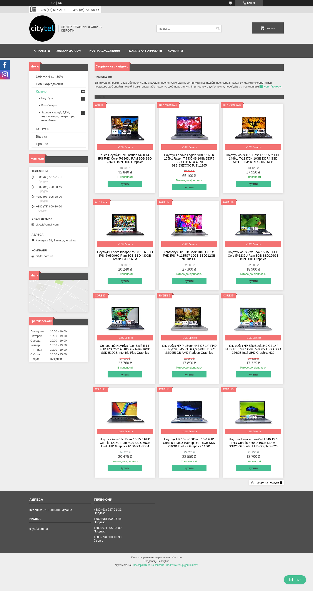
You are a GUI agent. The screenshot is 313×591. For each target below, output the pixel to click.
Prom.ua (177, 557)
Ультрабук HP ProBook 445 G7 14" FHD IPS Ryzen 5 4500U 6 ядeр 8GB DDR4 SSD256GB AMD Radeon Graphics (189, 349)
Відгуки (41, 136)
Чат (295, 580)
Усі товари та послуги (265, 482)
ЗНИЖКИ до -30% (68, 50)
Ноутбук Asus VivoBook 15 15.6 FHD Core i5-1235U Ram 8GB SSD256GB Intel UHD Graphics (253, 255)
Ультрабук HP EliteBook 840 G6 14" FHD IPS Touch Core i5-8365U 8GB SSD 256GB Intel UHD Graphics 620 (253, 349)
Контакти (175, 50)
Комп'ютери (272, 86)
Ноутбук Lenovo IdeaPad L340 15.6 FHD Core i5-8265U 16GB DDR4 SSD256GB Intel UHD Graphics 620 (253, 443)
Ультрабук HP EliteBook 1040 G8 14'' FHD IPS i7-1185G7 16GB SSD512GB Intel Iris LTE (189, 255)
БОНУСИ (43, 129)
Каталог (40, 50)
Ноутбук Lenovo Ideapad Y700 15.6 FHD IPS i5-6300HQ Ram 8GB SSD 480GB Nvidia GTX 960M (125, 255)
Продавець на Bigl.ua (156, 561)
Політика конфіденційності (182, 565)
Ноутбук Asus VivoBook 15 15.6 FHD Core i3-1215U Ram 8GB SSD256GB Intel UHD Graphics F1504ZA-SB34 (125, 443)
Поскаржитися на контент (148, 565)
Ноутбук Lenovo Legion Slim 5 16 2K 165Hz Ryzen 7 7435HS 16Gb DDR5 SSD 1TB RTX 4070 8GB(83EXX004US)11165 (189, 160)
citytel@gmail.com (47, 224)
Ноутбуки (47, 98)
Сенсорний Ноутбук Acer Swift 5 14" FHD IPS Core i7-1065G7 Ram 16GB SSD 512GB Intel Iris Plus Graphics (125, 349)
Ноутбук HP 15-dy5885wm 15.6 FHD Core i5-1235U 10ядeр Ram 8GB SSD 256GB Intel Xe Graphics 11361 (189, 443)
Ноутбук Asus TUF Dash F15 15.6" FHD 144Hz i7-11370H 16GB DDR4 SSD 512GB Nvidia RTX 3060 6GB (253, 158)
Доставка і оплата (143, 50)
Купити (125, 183)
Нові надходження (104, 50)
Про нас (42, 144)
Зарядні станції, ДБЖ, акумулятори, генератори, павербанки (58, 116)
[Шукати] (218, 28)
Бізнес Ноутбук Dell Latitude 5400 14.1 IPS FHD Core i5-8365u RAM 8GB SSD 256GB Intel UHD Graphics (125, 158)
